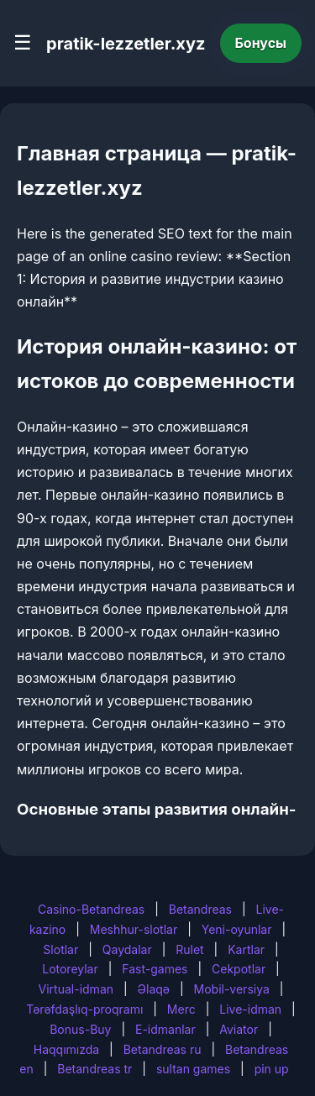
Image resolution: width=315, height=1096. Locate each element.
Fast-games (154, 969)
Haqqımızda (66, 1049)
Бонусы (261, 42)
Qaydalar (127, 949)
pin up (272, 1069)
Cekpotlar (238, 969)
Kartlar (246, 949)
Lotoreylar (70, 969)
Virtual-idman (76, 989)
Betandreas (200, 909)
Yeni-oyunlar (237, 929)
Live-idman (250, 1009)
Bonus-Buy (80, 1029)
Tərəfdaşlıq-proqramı (84, 1009)
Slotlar (60, 949)
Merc (181, 1009)
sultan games (193, 1069)
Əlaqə (154, 989)
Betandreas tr (94, 1069)
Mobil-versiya (232, 989)
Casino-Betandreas (91, 909)
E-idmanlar (165, 1029)
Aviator (238, 1029)
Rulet (189, 949)
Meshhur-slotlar (133, 929)
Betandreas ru (162, 1049)
